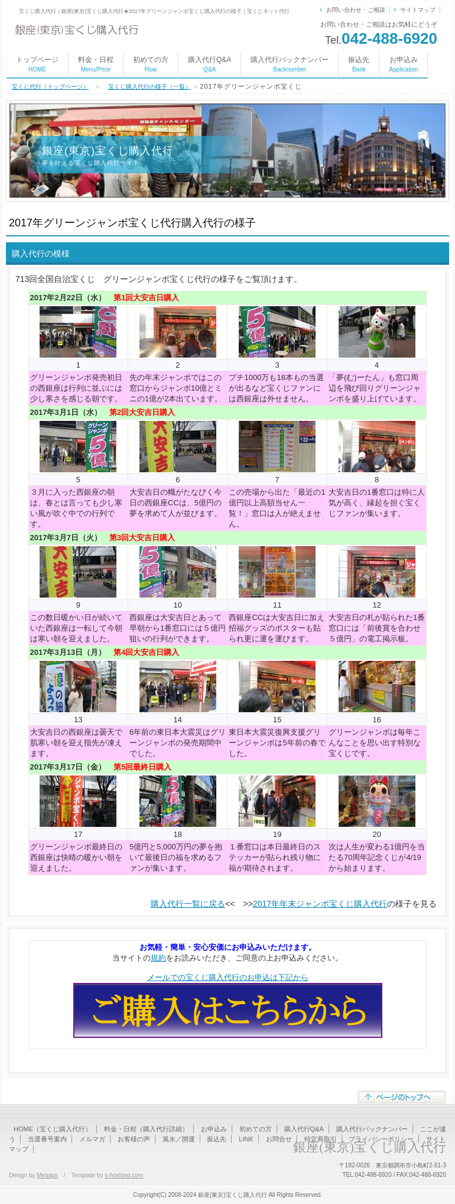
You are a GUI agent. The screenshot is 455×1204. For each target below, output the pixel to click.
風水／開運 (178, 1139)
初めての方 (150, 64)
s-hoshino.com (124, 1175)
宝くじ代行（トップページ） (50, 86)
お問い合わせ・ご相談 (355, 10)
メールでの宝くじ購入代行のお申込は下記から (227, 977)
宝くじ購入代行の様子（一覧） (149, 86)
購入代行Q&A (209, 64)
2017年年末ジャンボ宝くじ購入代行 (320, 903)
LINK (246, 1139)
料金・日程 (95, 64)
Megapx (47, 1175)
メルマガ (92, 1139)
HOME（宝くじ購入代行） (53, 1128)
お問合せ (279, 1139)
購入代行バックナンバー (290, 64)
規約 (158, 957)
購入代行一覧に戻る (188, 903)
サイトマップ (418, 10)
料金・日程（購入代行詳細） (146, 1128)
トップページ (37, 64)
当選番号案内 (47, 1139)
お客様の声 (134, 1139)
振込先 (358, 64)
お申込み (403, 64)
